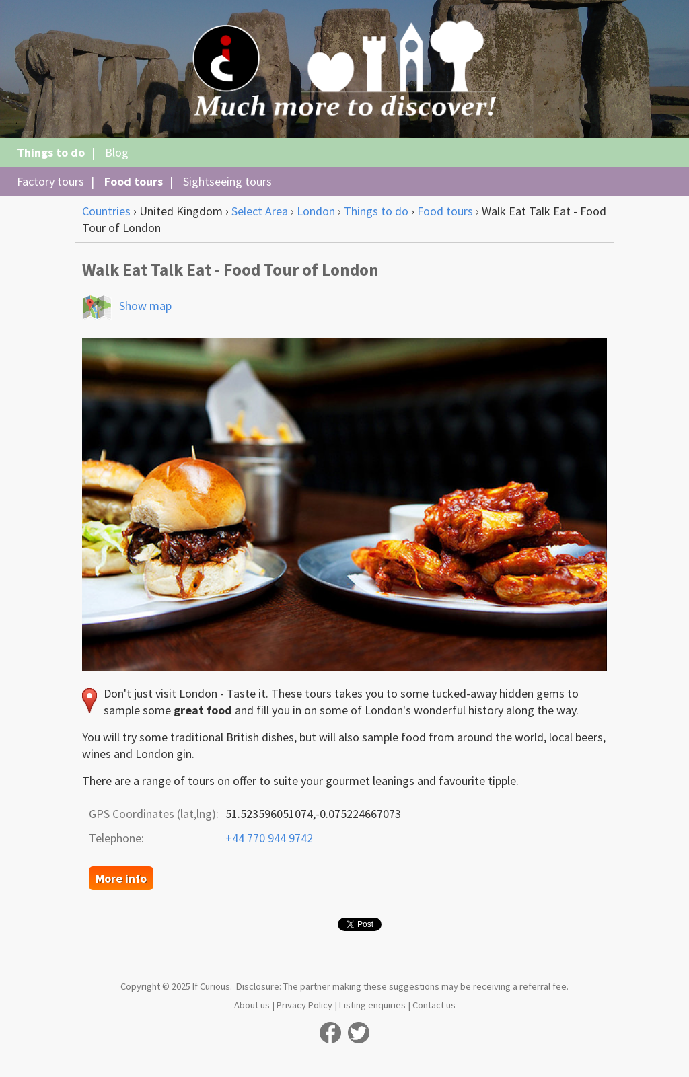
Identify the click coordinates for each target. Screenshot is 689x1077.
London (316, 211)
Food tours (133, 181)
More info (121, 878)
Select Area (259, 211)
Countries (106, 211)
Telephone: (116, 838)
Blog (117, 152)
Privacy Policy (304, 1005)
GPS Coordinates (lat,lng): (154, 813)
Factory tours (50, 181)
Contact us (434, 1005)
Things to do (51, 152)
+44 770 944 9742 (269, 838)
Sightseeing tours (227, 181)
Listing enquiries (372, 1005)
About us (252, 1005)
